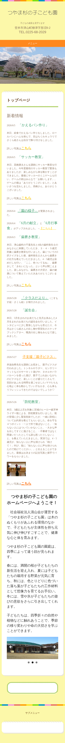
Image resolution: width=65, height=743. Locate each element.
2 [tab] (33, 662)
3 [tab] (36, 662)
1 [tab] (29, 662)
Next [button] (53, 647)
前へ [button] (11, 647)
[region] (32, 648)
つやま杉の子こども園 (32, 12)
